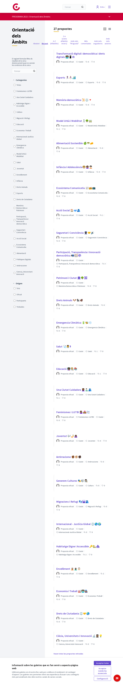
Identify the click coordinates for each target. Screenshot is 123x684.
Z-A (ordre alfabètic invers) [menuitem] (64, 40)
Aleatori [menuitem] (36, 43)
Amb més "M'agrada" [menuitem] (74, 42)
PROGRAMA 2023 (20, 16)
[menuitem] (24, 71)
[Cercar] (74, 7)
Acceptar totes (102, 663)
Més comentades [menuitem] (86, 42)
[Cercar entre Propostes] (24, 71)
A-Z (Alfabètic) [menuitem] (54, 42)
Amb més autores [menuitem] (108, 41)
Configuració (102, 678)
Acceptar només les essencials (102, 670)
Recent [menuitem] (45, 43)
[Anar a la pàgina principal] (30, 7)
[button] (20, 80)
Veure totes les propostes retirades (68, 654)
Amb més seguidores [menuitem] (98, 42)
